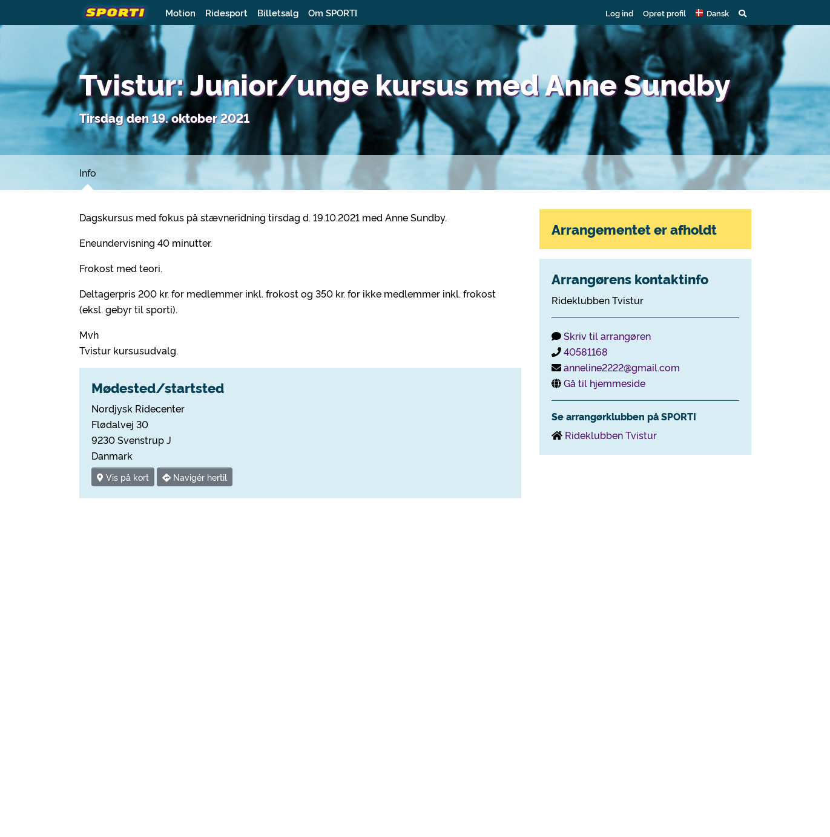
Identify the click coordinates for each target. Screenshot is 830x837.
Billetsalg (277, 12)
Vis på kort (123, 477)
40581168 (586, 351)
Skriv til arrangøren (607, 335)
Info (87, 172)
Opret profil (664, 12)
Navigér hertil (194, 477)
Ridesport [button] (226, 12)
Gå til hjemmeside (604, 382)
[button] (712, 12)
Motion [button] (180, 12)
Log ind (619, 12)
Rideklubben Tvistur (611, 434)
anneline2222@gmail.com (622, 367)
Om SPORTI (332, 12)
